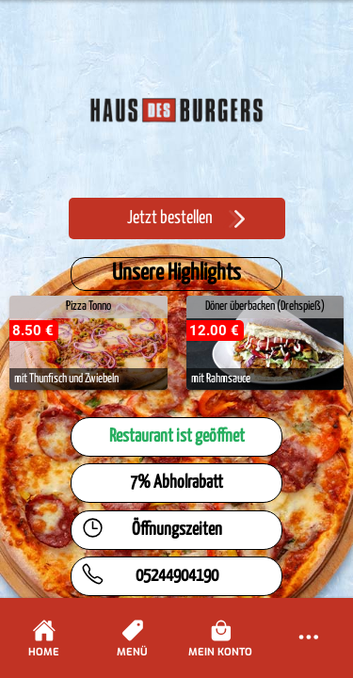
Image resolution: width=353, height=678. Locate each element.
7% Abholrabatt (176, 483)
